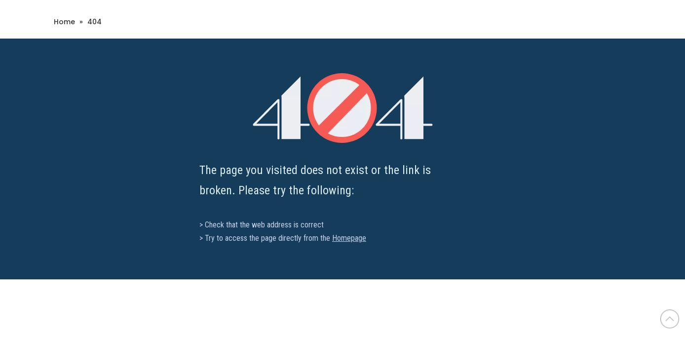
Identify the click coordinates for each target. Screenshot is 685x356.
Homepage (349, 238)
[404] (343, 108)
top (669, 319)
